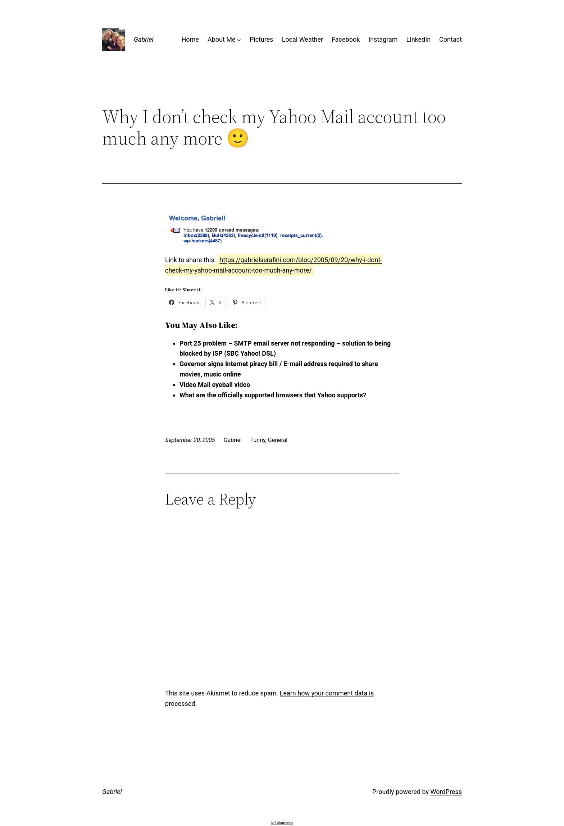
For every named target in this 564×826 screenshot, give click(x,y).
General (277, 440)
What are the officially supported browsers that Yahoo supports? (272, 395)
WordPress (446, 791)
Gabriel (144, 39)
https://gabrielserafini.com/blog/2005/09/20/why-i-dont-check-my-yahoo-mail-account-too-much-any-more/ (273, 265)
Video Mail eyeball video (214, 384)
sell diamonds (282, 823)
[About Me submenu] (239, 40)
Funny (257, 440)
